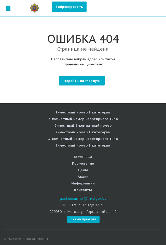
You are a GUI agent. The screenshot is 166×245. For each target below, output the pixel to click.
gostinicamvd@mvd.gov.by (83, 198)
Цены (83, 170)
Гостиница (83, 157)
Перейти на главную (82, 81)
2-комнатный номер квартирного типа (83, 119)
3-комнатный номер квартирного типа (83, 139)
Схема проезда (8, 8)
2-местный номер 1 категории (83, 132)
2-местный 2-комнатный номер (83, 125)
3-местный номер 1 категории (83, 145)
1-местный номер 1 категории (83, 112)
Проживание (83, 163)
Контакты (83, 190)
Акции (83, 177)
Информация (83, 183)
